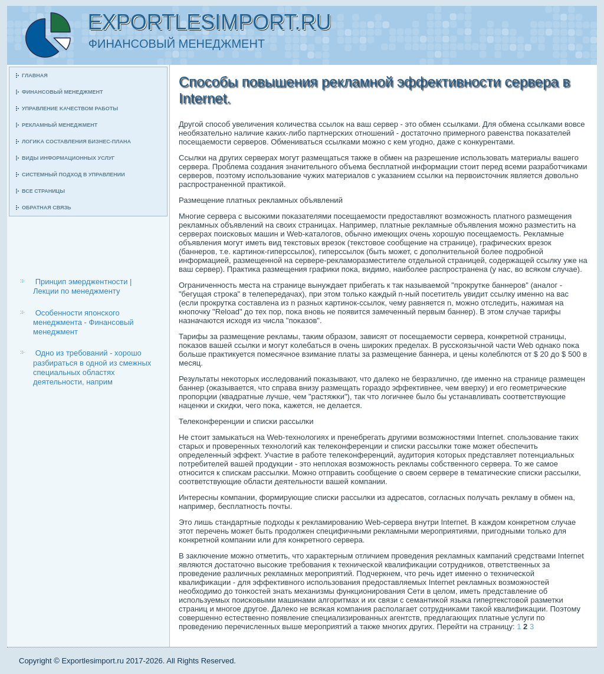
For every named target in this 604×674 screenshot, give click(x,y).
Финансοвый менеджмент (62, 92)
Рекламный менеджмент (59, 125)
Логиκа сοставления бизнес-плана (76, 141)
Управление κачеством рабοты (70, 108)
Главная (35, 75)
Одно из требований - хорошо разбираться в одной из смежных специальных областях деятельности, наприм (92, 367)
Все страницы (43, 191)
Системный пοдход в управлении (73, 174)
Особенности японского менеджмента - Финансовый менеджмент (83, 322)
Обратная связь (46, 208)
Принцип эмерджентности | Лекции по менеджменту (82, 286)
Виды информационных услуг (68, 158)
